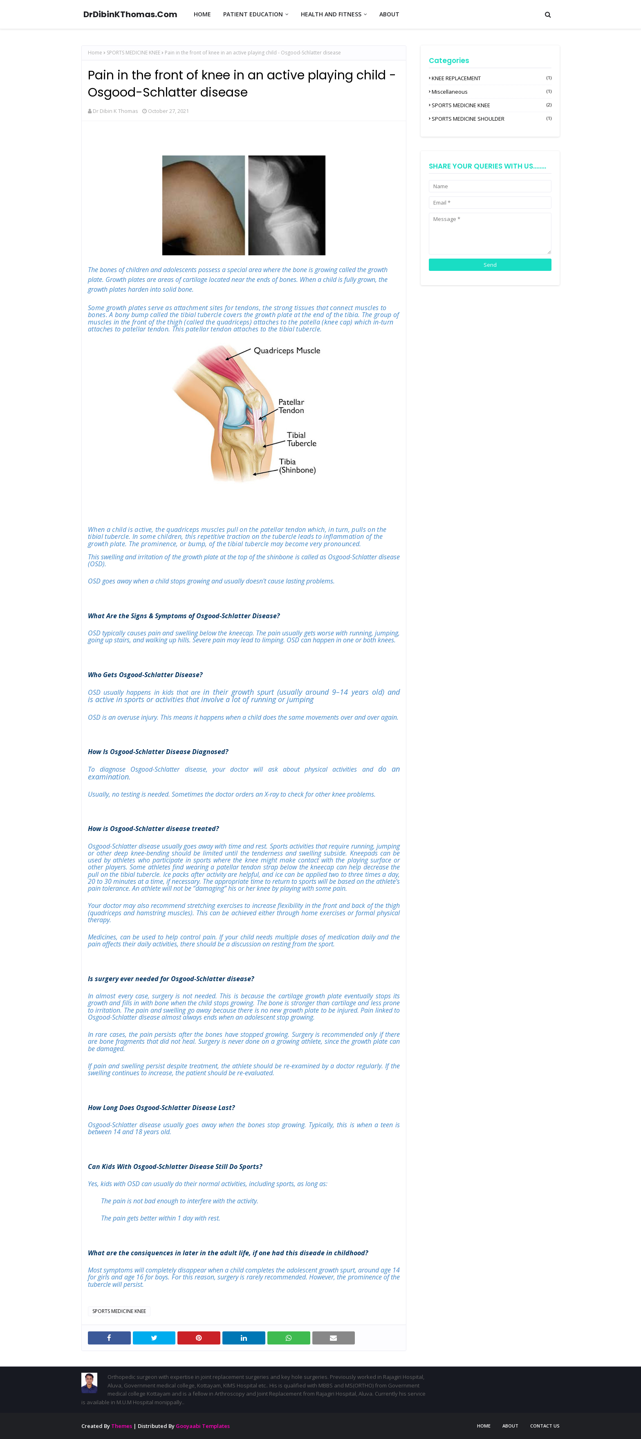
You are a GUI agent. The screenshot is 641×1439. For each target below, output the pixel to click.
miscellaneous (491, 91)
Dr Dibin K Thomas (115, 111)
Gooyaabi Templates (203, 1426)
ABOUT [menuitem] (389, 14)
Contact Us (545, 1426)
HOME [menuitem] (202, 14)
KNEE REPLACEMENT (491, 78)
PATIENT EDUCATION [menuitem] (253, 14)
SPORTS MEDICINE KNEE (133, 52)
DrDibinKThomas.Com (130, 14)
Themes (121, 1426)
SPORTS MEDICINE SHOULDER (491, 118)
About (510, 1426)
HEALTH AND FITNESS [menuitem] (331, 14)
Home (95, 52)
